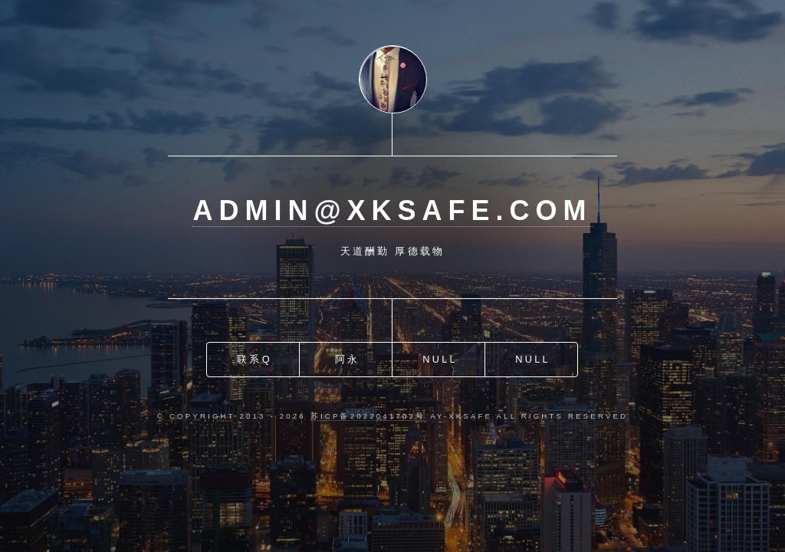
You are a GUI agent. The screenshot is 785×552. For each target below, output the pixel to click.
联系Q (254, 359)
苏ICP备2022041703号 (368, 416)
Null (440, 359)
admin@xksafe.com (392, 210)
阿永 (347, 359)
